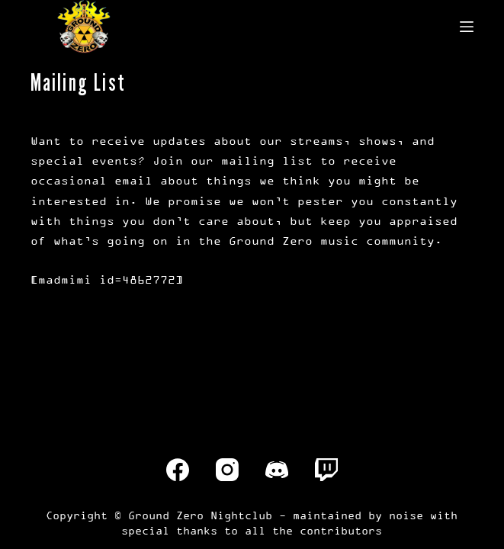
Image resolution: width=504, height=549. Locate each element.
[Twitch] (326, 469)
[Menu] (467, 27)
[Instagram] (227, 469)
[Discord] (276, 469)
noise (406, 515)
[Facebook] (177, 469)
